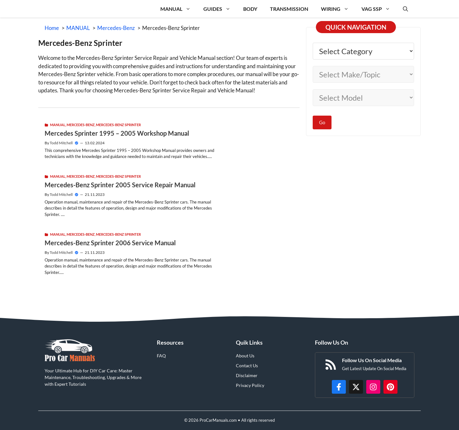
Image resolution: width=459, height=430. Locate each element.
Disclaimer (247, 375)
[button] (405, 9)
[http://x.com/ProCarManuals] (356, 387)
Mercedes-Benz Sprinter (118, 125)
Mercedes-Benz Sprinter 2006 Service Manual (110, 243)
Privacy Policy (250, 385)
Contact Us (247, 365)
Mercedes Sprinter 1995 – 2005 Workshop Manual (117, 133)
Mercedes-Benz (81, 125)
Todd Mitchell (61, 142)
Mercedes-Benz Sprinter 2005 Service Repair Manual (120, 185)
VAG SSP (379, 9)
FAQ (161, 355)
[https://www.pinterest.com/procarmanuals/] (390, 387)
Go (322, 122)
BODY (250, 9)
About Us (245, 355)
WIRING (338, 9)
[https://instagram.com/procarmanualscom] (373, 387)
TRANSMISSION (289, 9)
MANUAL (178, 9)
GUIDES (220, 9)
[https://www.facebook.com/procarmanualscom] (339, 387)
